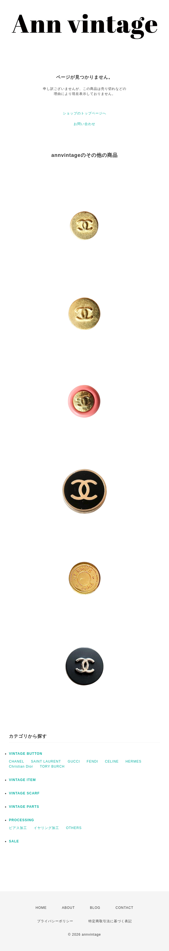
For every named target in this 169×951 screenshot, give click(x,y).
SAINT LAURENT (46, 761)
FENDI (92, 761)
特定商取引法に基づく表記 (110, 921)
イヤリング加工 (46, 828)
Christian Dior (21, 766)
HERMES (133, 761)
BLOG (95, 908)
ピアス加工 (18, 828)
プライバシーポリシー (55, 921)
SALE (14, 841)
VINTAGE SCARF (24, 793)
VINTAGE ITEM (22, 780)
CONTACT (124, 908)
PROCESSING (21, 820)
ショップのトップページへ (84, 113)
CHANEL (16, 761)
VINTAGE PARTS (24, 807)
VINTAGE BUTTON (25, 754)
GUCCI (74, 761)
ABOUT (68, 908)
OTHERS (74, 828)
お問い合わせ (84, 124)
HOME (41, 908)
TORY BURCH (52, 766)
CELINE (112, 761)
